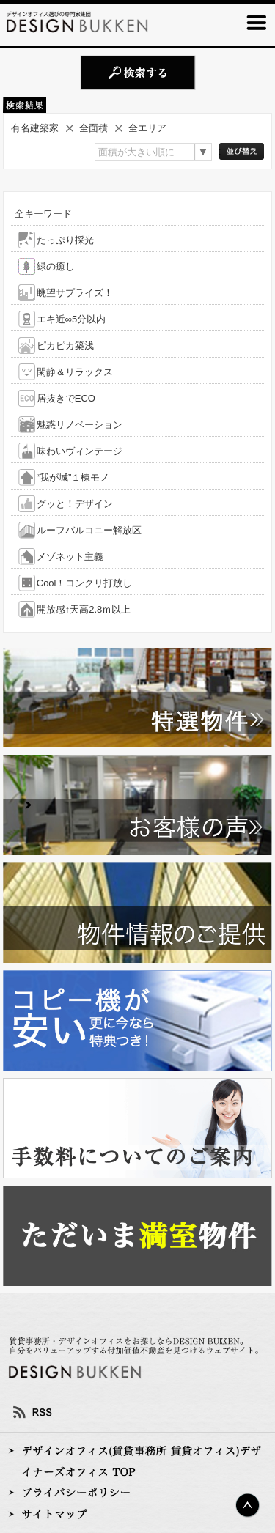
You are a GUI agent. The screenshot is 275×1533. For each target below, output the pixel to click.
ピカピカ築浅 (65, 345)
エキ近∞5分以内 (71, 319)
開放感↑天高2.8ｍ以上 (84, 609)
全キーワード (43, 213)
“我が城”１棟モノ (73, 477)
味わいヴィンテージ (79, 451)
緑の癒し (56, 266)
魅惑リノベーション (79, 424)
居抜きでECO (66, 398)
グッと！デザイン (75, 503)
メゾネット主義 (70, 556)
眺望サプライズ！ (75, 292)
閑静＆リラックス (75, 371)
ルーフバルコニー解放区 (89, 530)
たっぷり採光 (65, 239)
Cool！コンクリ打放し (85, 582)
